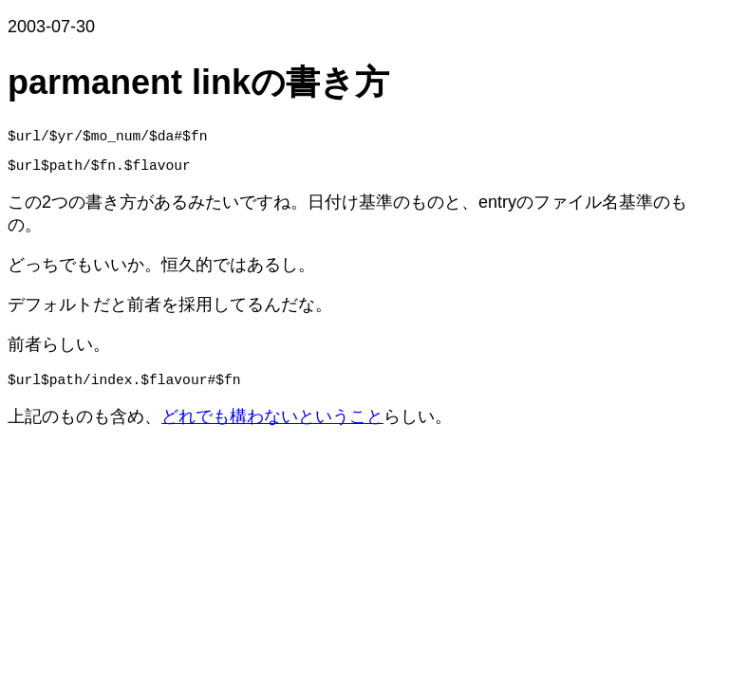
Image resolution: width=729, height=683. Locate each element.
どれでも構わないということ (272, 427)
